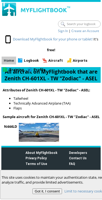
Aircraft (55, 60)
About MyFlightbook (41, 153)
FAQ (72, 164)
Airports (80, 60)
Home (9, 60)
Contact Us (78, 158)
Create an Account (85, 31)
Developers (78, 153)
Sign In (63, 31)
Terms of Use (36, 164)
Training (16, 69)
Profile (39, 69)
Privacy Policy (36, 158)
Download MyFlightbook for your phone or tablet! (53, 39)
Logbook (31, 60)
